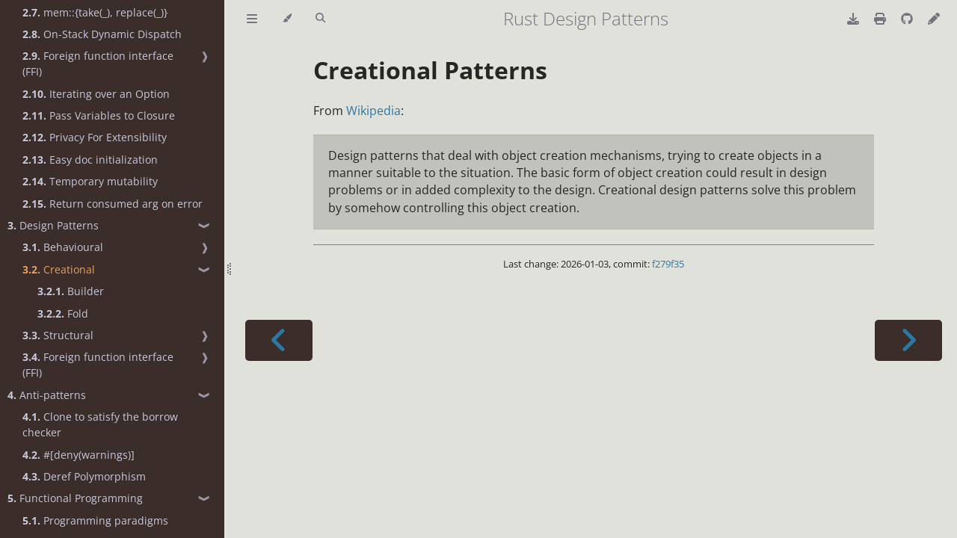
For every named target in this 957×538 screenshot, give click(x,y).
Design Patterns (53, 225)
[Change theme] (287, 18)
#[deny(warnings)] (78, 455)
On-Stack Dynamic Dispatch (102, 34)
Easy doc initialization (90, 159)
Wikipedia (373, 110)
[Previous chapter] (279, 340)
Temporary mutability (90, 181)
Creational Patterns (430, 70)
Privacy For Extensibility (94, 137)
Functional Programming (75, 498)
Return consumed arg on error (112, 204)
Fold (62, 313)
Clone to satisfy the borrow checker (100, 424)
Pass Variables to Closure (98, 115)
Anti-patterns (46, 395)
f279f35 (668, 263)
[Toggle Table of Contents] (252, 18)
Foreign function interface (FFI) (97, 63)
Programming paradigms (95, 520)
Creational (58, 269)
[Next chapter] (908, 340)
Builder (70, 291)
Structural (57, 335)
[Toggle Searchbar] (320, 18)
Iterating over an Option (96, 94)
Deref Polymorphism (84, 476)
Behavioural (62, 247)
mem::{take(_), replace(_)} (94, 12)
